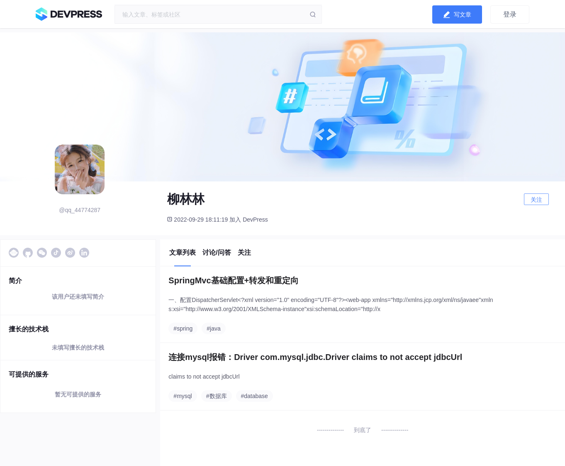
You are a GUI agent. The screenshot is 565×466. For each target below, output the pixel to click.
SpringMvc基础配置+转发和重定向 (233, 280)
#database (254, 396)
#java (213, 328)
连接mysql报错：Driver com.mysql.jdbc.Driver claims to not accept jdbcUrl (315, 357)
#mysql (182, 396)
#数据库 (216, 396)
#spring (182, 328)
